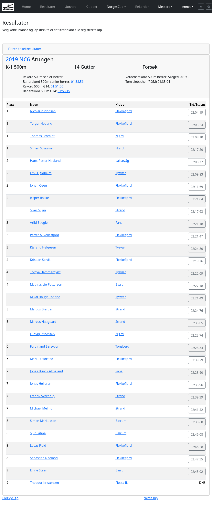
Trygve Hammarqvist (45, 272)
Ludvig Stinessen (42, 334)
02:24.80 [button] (197, 249)
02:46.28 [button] (197, 447)
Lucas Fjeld (38, 445)
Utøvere (70, 7)
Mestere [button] (164, 7)
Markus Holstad (41, 359)
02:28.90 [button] (197, 372)
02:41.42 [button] (197, 410)
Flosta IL (121, 482)
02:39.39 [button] (197, 397)
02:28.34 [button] (197, 348)
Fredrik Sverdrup (42, 396)
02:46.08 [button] (197, 434)
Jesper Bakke (39, 198)
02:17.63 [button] (197, 211)
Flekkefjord (123, 111)
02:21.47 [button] (197, 236)
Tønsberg (122, 346)
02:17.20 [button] (197, 149)
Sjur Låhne (38, 433)
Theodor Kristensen (44, 482)
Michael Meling (41, 408)
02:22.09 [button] (197, 273)
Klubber (91, 7)
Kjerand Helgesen (43, 247)
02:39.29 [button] (197, 360)
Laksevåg (122, 160)
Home (26, 7)
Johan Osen (38, 185)
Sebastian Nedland (44, 458)
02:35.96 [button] (197, 385)
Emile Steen (38, 470)
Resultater (47, 7)
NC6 (24, 59)
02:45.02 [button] (197, 471)
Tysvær (120, 173)
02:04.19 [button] (197, 112)
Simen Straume (41, 148)
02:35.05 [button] (197, 323)
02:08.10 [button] (197, 137)
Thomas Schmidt (42, 136)
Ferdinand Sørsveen (44, 346)
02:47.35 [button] (197, 459)
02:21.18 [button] (197, 224)
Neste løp (151, 498)
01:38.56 (77, 81)
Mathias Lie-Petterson (46, 284)
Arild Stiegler (39, 222)
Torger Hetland (41, 123)
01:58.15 (64, 91)
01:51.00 (57, 86)
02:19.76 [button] (197, 261)
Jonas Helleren (40, 383)
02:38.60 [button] (197, 422)
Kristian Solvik (40, 260)
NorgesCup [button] (115, 7)
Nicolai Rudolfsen (43, 111)
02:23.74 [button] (197, 335)
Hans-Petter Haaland (45, 160)
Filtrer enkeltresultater (24, 49)
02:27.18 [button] (197, 286)
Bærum (120, 284)
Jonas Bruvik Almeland (46, 371)
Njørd (119, 136)
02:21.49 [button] (197, 298)
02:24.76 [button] (197, 310)
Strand (120, 210)
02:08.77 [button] (197, 162)
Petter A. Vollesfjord (44, 235)
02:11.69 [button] (197, 187)
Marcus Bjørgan (41, 309)
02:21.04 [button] (197, 199)
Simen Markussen (43, 421)
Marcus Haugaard (43, 321)
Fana (118, 222)
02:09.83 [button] (197, 174)
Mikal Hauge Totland (45, 297)
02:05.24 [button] (197, 125)
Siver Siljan (38, 210)
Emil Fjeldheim (41, 173)
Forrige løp (10, 498)
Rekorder (142, 7)
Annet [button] (186, 7)
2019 (12, 59)
